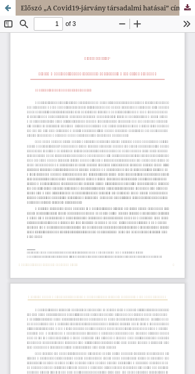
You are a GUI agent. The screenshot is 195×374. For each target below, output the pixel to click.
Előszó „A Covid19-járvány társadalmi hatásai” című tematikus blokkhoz (108, 7)
